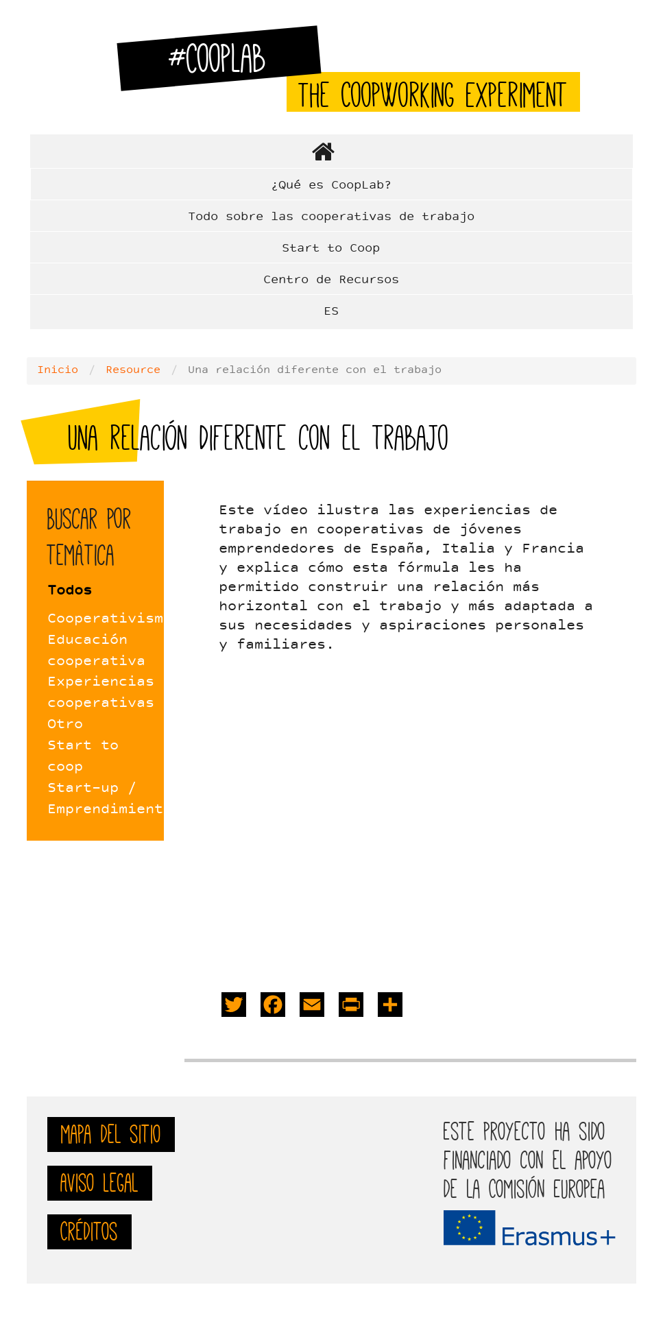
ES (331, 311)
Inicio (57, 370)
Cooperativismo (109, 619)
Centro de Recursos (331, 280)
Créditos (89, 1231)
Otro (65, 724)
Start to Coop (331, 248)
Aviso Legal (99, 1182)
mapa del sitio (111, 1134)
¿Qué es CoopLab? (331, 185)
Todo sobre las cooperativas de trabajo (331, 217)
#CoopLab (226, 64)
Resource (133, 370)
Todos (69, 591)
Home (331, 151)
